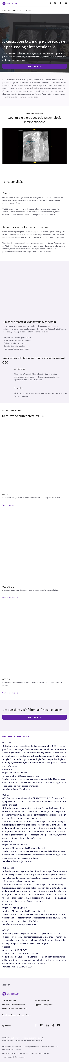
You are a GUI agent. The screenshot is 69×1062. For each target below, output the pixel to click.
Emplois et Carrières (42, 1001)
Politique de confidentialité (39, 1053)
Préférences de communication (13, 1005)
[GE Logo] (9, 3)
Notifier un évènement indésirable (14, 1008)
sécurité (22, 1057)
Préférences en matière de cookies (15, 1053)
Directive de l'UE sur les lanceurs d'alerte (16, 1015)
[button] (50, 4)
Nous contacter (34, 66)
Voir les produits (10, 505)
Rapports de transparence (44, 1005)
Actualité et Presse (9, 1001)
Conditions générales (10, 1057)
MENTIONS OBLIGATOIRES (16, 736)
